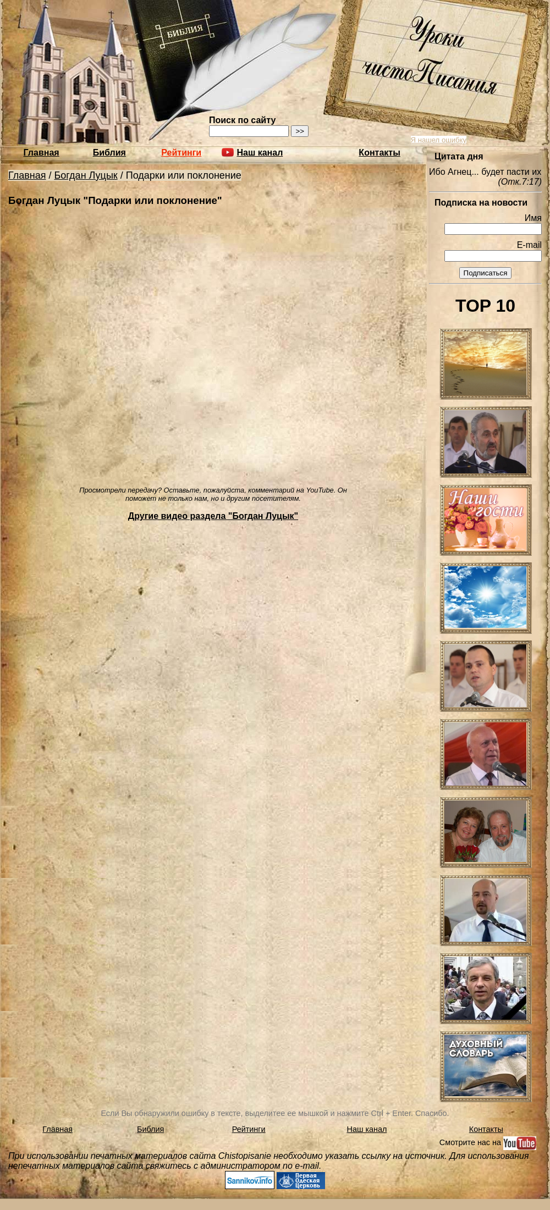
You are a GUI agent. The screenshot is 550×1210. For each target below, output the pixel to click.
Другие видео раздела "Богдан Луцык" (213, 516)
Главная (41, 152)
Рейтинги (181, 152)
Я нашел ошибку (438, 140)
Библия (109, 152)
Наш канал (367, 1129)
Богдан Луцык (86, 175)
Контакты (379, 152)
